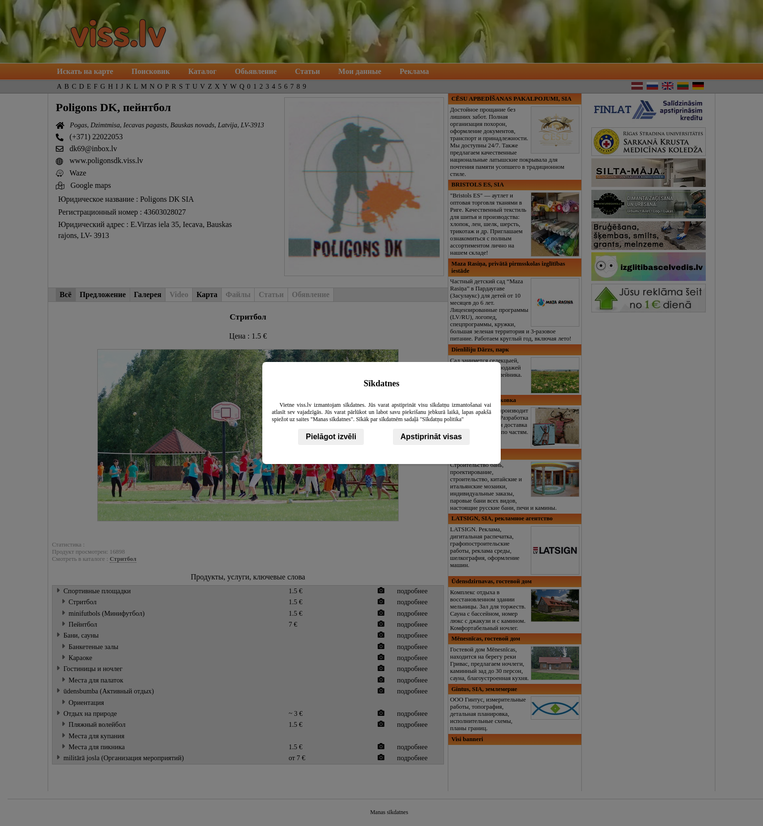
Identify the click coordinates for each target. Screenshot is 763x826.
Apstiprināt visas (431, 437)
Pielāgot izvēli (331, 437)
